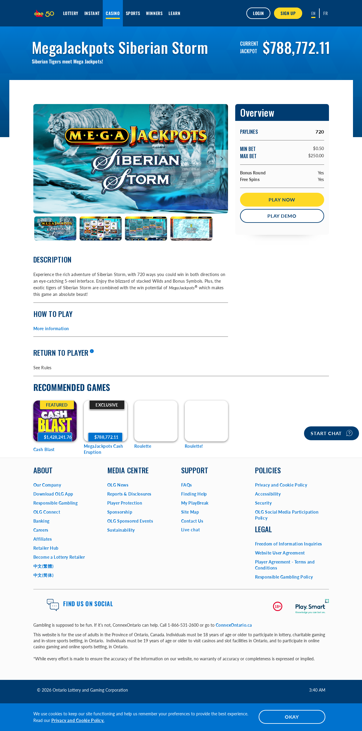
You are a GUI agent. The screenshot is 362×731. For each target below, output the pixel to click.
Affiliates (42, 539)
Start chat (331, 433)
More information (51, 328)
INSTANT (92, 13)
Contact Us (192, 521)
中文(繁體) (43, 566)
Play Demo (282, 216)
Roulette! (194, 446)
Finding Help (194, 493)
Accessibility (268, 493)
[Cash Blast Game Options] (55, 421)
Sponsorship (119, 511)
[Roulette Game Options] (156, 421)
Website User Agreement (280, 552)
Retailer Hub (46, 548)
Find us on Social (88, 603)
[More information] (91, 351)
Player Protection (124, 502)
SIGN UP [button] (288, 13)
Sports (133, 13)
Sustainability (121, 530)
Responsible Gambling (55, 502)
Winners (154, 13)
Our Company (47, 484)
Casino (113, 13)
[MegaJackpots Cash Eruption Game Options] (105, 421)
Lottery (70, 13)
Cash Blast (44, 449)
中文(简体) (43, 575)
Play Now (282, 199)
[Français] (325, 13)
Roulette (142, 446)
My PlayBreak (194, 502)
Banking (41, 521)
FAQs (186, 484)
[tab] (55, 229)
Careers (40, 530)
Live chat (190, 529)
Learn (174, 13)
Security (263, 502)
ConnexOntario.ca (234, 625)
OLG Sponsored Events (130, 521)
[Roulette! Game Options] (206, 421)
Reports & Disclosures (129, 493)
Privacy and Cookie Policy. (78, 720)
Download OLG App (53, 493)
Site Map (190, 511)
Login (258, 13)
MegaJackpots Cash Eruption (103, 449)
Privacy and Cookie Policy (281, 484)
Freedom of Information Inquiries (288, 543)
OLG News (118, 484)
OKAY (292, 717)
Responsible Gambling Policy (284, 576)
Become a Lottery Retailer (59, 557)
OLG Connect (46, 511)
